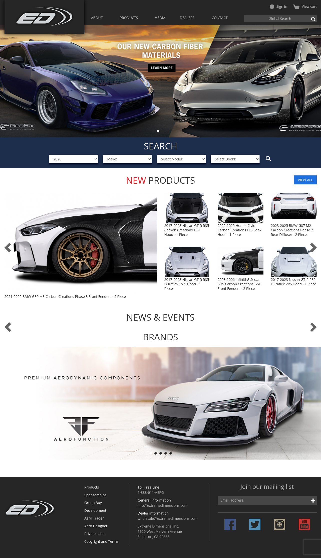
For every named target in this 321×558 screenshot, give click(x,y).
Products (91, 493)
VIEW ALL (305, 179)
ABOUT (97, 17)
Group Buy (93, 509)
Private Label (94, 540)
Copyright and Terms (101, 548)
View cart (304, 6)
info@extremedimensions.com (163, 512)
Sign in (278, 6)
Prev (7, 81)
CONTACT (219, 17)
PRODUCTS (129, 17)
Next (314, 81)
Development (95, 517)
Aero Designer (96, 532)
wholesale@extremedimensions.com (167, 525)
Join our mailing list (267, 493)
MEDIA (159, 17)
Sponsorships (95, 501)
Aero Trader (94, 524)
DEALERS (187, 17)
